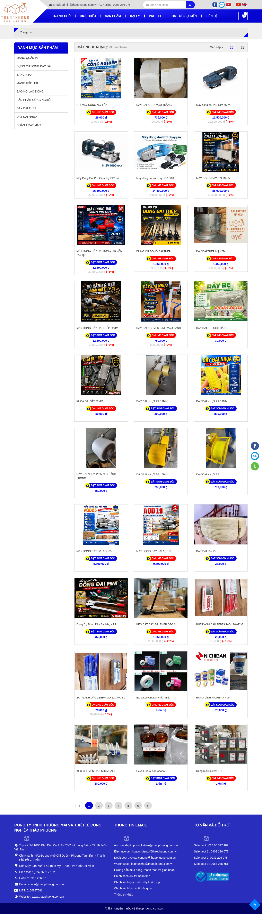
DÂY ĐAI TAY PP (206, 551)
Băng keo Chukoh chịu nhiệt (153, 697)
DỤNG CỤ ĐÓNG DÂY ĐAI (34, 66)
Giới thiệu (88, 16)
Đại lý (135, 16)
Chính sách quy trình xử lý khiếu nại (137, 882)
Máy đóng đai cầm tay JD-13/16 (155, 178)
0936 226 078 (211, 857)
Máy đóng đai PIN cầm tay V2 (213, 104)
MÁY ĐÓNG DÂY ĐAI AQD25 (94, 551)
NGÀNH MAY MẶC (29, 125)
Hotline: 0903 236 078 (115, 4)
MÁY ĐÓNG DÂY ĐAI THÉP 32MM (97, 328)
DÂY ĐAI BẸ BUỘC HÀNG (211, 328)
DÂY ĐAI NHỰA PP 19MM (211, 401)
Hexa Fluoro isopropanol (150, 771)
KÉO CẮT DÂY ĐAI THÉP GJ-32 (155, 624)
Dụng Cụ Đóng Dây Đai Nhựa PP (96, 624)
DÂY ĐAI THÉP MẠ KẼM (210, 251)
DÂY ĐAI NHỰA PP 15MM (152, 474)
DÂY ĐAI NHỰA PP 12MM (152, 401)
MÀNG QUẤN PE (28, 57)
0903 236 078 (211, 851)
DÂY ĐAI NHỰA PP (207, 474)
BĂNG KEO (24, 74)
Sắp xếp (217, 47)
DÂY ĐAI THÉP (26, 108)
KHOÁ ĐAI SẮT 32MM (90, 401)
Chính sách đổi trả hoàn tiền (132, 876)
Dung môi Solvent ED (208, 771)
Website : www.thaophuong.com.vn (41, 896)
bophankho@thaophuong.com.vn (143, 863)
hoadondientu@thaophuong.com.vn (145, 851)
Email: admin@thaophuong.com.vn (73, 4)
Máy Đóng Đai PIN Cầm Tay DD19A (98, 178)
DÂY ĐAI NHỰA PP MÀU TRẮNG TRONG (96, 476)
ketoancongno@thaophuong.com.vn (145, 857)
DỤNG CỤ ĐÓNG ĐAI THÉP (153, 251)
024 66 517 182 (211, 845)
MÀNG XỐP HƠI (27, 83)
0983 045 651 (211, 863)
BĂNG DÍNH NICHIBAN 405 (212, 697)
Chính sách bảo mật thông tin (133, 888)
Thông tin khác (123, 894)
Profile (155, 16)
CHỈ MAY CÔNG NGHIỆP (92, 104)
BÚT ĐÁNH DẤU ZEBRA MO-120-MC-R (220, 624)
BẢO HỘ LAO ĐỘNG (30, 91)
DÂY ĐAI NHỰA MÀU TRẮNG (154, 104)
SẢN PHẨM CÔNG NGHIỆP (34, 100)
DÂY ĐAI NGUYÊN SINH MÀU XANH (158, 328)
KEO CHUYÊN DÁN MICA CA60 (96, 771)
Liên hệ (211, 16)
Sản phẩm (113, 16)
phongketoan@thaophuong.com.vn (146, 845)
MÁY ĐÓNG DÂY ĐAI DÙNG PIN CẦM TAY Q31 (100, 253)
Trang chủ (61, 16)
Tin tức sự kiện (184, 16)
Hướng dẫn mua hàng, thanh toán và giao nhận (144, 870)
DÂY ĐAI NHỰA (27, 116)
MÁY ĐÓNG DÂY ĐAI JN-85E (214, 178)
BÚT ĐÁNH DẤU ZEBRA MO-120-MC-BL (101, 697)
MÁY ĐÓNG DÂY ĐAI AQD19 (153, 551)
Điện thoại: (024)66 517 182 (37, 872)
